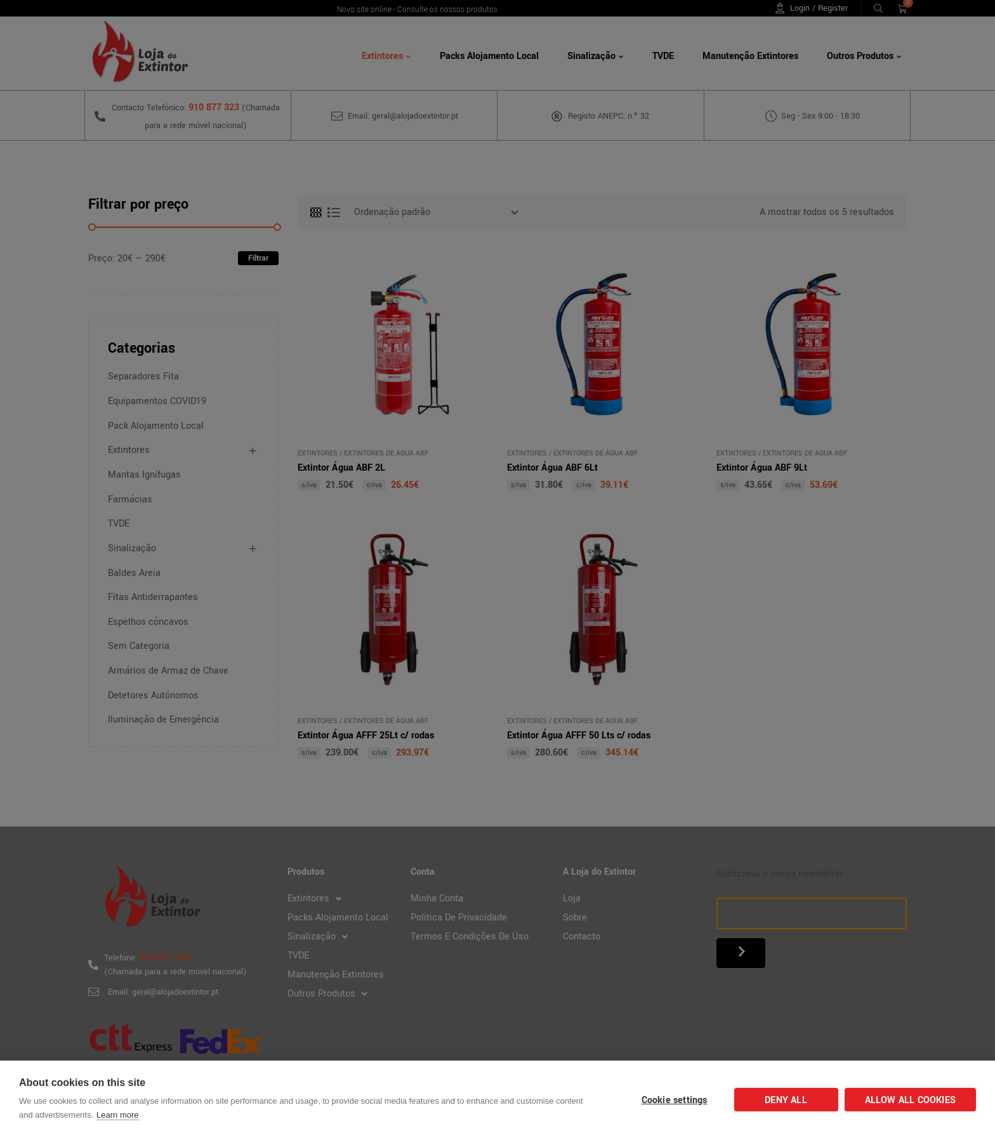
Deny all (786, 1100)
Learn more (117, 1115)
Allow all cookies (910, 1100)
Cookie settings (675, 1100)
